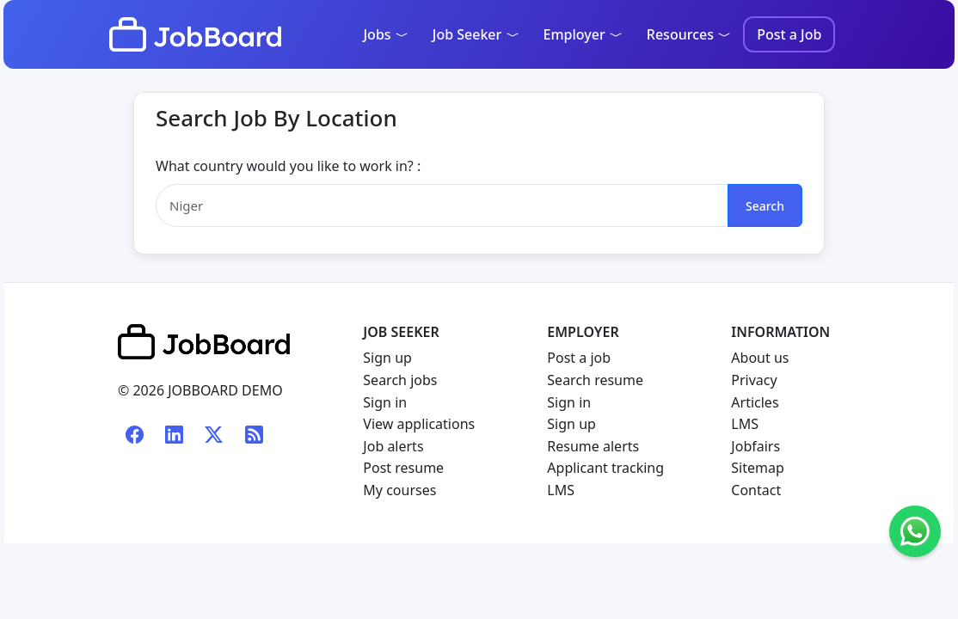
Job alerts (393, 446)
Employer (583, 34)
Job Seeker (476, 34)
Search (765, 206)
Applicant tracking (605, 467)
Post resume (403, 467)
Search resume (595, 380)
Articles (754, 402)
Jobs (385, 34)
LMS (560, 490)
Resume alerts (593, 446)
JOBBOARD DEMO (223, 390)
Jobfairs (755, 446)
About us (760, 357)
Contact (756, 490)
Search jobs (400, 380)
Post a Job (789, 34)
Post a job (579, 357)
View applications (419, 423)
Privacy (754, 380)
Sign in (385, 402)
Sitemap (757, 467)
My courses (399, 490)
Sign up (387, 357)
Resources (689, 34)
